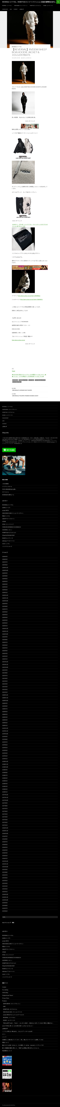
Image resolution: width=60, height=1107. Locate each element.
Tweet (13, 370)
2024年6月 (5, 578)
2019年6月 (5, 744)
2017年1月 (5, 825)
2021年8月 (5, 672)
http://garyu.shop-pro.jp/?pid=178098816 (29, 295)
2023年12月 (5, 595)
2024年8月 (5, 576)
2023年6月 (5, 612)
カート (4, 1034)
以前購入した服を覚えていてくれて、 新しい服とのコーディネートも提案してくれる (22, 1039)
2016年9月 (5, 836)
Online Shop (5, 9)
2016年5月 (5, 847)
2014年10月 (5, 900)
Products (4, 1001)
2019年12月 (5, 728)
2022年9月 (5, 636)
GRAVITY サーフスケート (8, 518)
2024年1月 (5, 592)
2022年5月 (5, 648)
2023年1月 (5, 625)
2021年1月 (5, 692)
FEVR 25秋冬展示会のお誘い (9, 489)
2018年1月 (5, 792)
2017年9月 (5, 803)
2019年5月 (5, 747)
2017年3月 (5, 819)
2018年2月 (5, 789)
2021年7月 (5, 675)
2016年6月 (5, 844)
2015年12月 (5, 861)
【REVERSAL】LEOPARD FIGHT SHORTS (30, 389)
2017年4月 (5, 816)
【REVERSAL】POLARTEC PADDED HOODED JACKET (30, 394)
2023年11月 (5, 598)
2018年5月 (5, 780)
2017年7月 (5, 808)
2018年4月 (5, 783)
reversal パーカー (23, 380)
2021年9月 (5, 670)
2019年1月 (5, 758)
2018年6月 (5, 778)
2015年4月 (5, 883)
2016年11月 (5, 830)
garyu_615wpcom (26, 57)
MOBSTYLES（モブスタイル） (35, 5)
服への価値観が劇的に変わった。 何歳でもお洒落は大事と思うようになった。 (21, 1048)
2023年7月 (5, 609)
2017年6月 (5, 811)
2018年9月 (5, 769)
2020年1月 (5, 725)
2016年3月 (5, 852)
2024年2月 (5, 589)
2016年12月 (5, 828)
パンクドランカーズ (7, 546)
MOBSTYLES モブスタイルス (9, 532)
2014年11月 (5, 897)
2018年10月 (5, 767)
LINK (11, 9)
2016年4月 (5, 850)
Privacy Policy (5, 998)
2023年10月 (5, 600)
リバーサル (31, 380)
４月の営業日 (5, 483)
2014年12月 (5, 894)
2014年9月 (5, 902)
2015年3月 (5, 886)
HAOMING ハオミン (7, 529)
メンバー (4, 1037)
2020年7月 (5, 708)
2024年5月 (5, 581)
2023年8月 (5, 606)
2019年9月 (5, 736)
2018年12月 (5, 761)
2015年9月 (5, 869)
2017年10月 (5, 800)
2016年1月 (5, 858)
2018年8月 (5, 772)
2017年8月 (5, 805)
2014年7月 (5, 908)
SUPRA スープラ (6, 507)
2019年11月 (5, 731)
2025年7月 (5, 562)
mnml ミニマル (6, 543)
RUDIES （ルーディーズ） (48, 5)
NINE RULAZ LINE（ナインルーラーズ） (13, 1012)
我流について (5, 1042)
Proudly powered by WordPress (8, 1105)
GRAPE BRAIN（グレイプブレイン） (21, 5)
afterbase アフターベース (8, 540)
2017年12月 (5, 794)
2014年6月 (5, 911)
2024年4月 (5, 584)
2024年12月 (5, 567)
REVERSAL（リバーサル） (7, 5)
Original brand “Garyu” (7, 995)
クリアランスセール (7, 486)
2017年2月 (5, 822)
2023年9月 (5, 603)
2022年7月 (5, 642)
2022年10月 (5, 634)
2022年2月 (5, 656)
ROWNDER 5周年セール (8, 494)
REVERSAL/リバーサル (17, 46)
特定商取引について (7, 1050)
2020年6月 (5, 711)
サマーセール (5, 492)
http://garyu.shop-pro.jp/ (18, 340)
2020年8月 (5, 706)
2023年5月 (5, 614)
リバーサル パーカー (17, 381)
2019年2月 (5, 756)
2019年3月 (5, 753)
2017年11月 (5, 797)
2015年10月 (5, 866)
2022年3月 (5, 653)
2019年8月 (5, 739)
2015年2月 (5, 888)
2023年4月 (5, 617)
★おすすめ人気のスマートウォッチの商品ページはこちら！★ (29, 374)
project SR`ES (5, 510)
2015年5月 (5, 880)
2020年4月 (5, 717)
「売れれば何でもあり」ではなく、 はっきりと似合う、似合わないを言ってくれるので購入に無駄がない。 (28, 1023)
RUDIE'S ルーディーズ (7, 538)
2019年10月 (5, 733)
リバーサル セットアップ (40, 380)
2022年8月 (5, 639)
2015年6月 (5, 877)
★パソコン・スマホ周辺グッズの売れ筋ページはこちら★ (28, 376)
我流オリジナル (6, 516)
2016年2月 (5, 855)
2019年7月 (5, 742)
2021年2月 (5, 689)
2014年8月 (5, 905)
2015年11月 (5, 864)
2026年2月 (5, 559)
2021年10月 (5, 667)
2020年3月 (5, 720)
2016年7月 (5, 841)
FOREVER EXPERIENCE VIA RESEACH (11, 527)
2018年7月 (5, 775)
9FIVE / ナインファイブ (8, 524)
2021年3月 (5, 686)
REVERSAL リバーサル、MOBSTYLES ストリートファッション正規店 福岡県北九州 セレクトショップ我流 (29, 2)
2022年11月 (5, 631)
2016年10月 (5, 833)
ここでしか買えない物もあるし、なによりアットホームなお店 (17, 1031)
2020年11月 (5, 697)
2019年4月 (5, 750)
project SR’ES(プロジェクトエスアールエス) (13, 1014)
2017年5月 (5, 814)
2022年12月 (5, 628)
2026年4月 (5, 556)
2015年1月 (5, 891)
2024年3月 (5, 587)
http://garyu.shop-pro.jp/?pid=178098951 (31, 299)
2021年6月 (5, 678)
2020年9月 (5, 703)
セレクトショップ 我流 (8, 922)
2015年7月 (5, 875)
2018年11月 (5, 764)
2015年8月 (5, 872)
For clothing (5, 989)
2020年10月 (5, 700)
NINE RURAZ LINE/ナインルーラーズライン (12, 513)
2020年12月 (5, 695)
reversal (15, 380)
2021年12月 (5, 661)
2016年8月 (5, 839)
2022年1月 (5, 659)
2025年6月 (5, 564)
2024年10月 (5, 570)
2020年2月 (5, 722)
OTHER (4, 521)
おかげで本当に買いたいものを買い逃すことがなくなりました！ (17, 1025)
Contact (16, 9)
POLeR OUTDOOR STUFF (8, 535)
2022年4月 (5, 650)
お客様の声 (22, 9)
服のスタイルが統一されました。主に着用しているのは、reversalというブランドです (23, 1045)
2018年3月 (5, 786)
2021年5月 (5, 681)
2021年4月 (5, 684)
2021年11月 (5, 664)
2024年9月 (5, 573)
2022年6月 (5, 645)
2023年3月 (5, 620)
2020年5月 (5, 714)
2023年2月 (5, 623)
